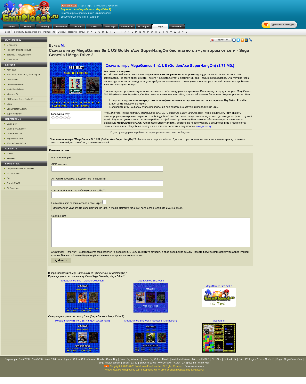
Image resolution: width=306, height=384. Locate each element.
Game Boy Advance (16, 129)
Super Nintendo (14, 114)
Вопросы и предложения (19, 55)
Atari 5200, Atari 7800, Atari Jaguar (23, 74)
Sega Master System (17, 109)
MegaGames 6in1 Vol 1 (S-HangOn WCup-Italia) (82, 326)
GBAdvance (61, 26)
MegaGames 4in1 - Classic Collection (82, 286)
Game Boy (44, 26)
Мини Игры (111, 26)
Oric (9, 178)
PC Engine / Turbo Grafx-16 (20, 99)
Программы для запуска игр (27, 32)
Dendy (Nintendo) (15, 84)
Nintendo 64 (127, 26)
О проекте (12, 45)
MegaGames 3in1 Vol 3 (150, 286)
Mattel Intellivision (15, 89)
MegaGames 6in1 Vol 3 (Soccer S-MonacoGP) (150, 326)
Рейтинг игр (49, 32)
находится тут (204, 126)
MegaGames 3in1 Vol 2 (219, 291)
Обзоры (62, 32)
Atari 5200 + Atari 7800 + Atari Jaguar (51, 365)
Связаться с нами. (195, 372)
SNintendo (177, 26)
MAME (94, 26)
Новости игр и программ (19, 50)
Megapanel (219, 326)
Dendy (27, 26)
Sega (160, 26)
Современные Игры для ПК (20, 168)
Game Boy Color (14, 133)
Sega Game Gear (15, 138)
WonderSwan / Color (16, 143)
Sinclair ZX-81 (13, 183)
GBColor (77, 26)
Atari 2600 (11, 70)
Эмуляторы (11, 365)
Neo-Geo (11, 158)
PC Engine (143, 26)
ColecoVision (13, 79)
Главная (11, 26)
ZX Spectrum (13, 188)
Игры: (82, 32)
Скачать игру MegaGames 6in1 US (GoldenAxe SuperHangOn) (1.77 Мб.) (170, 65)
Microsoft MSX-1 (14, 173)
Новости (72, 32)
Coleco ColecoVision (84, 365)
